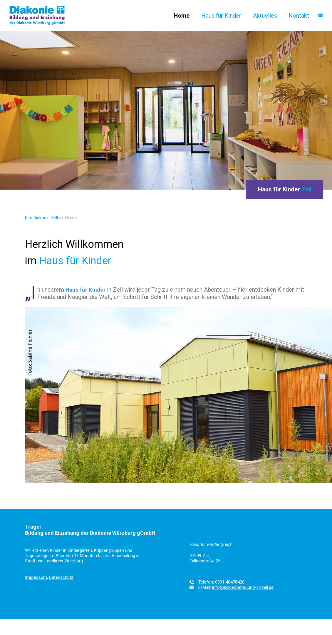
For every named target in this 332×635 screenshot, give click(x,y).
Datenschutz (61, 577)
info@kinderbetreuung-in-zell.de (243, 587)
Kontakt (299, 15)
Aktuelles (265, 15)
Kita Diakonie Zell (41, 217)
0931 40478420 (229, 582)
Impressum (36, 577)
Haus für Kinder (221, 15)
